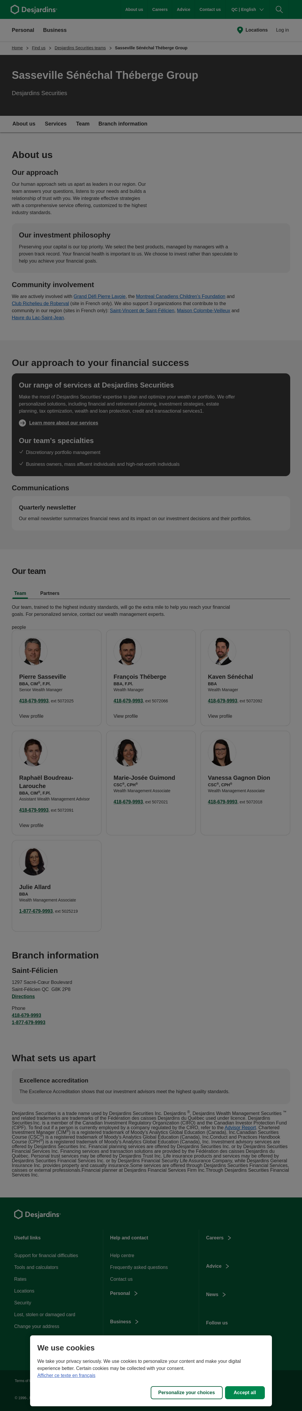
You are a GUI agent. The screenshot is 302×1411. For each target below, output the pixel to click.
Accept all (245, 1392)
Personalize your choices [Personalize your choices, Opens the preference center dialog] (186, 1392)
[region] (151, 1370)
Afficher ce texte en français (66, 1375)
